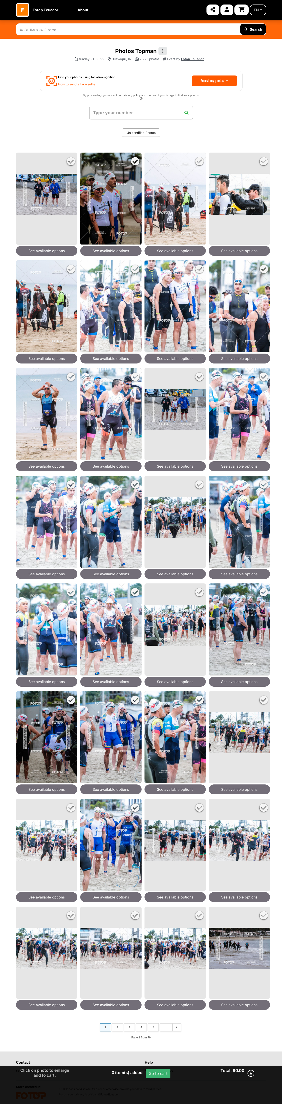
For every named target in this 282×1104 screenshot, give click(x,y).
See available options (46, 251)
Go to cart (158, 1073)
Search (253, 29)
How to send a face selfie (76, 84)
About (83, 10)
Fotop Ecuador (45, 10)
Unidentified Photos (141, 133)
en (258, 10)
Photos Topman (136, 51)
